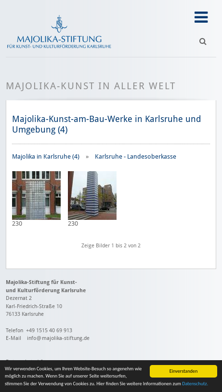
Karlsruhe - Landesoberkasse (135, 156)
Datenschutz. (195, 384)
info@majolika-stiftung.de (58, 338)
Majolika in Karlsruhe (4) (45, 156)
